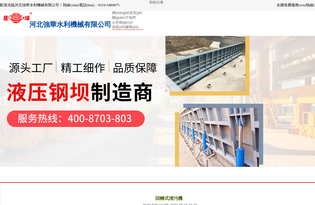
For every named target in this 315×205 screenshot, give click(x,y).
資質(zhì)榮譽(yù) (125, 27)
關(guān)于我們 (124, 18)
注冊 (160, 2)
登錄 (152, 2)
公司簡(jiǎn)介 (122, 22)
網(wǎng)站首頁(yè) (127, 13)
